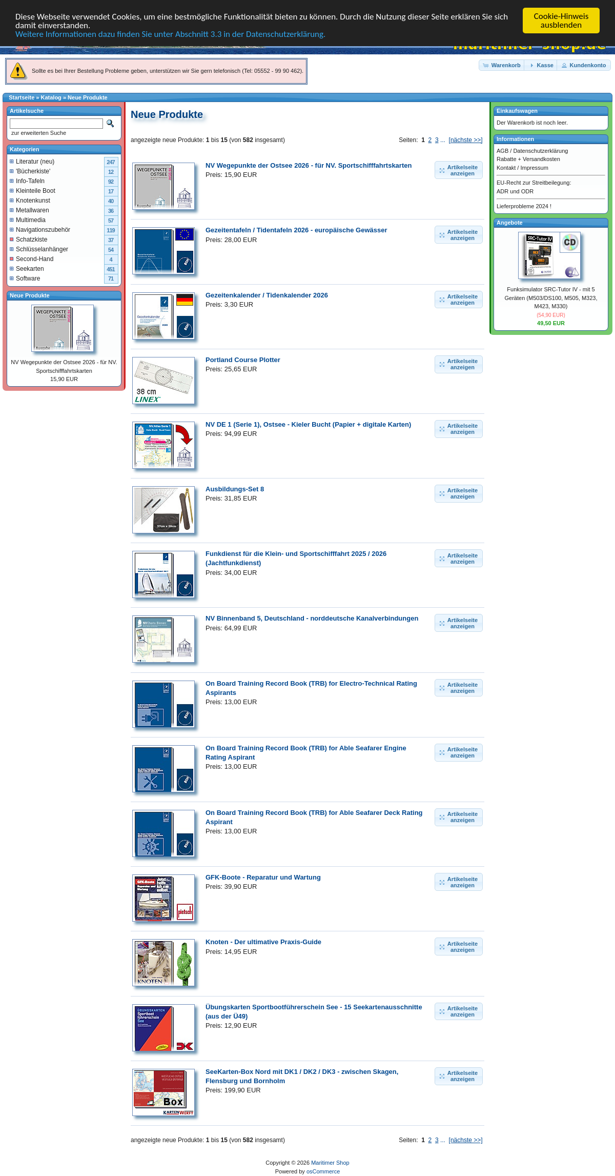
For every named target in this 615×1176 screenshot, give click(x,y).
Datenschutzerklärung (540, 151)
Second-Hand (31, 259)
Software (25, 278)
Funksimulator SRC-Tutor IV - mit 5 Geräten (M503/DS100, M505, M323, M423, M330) (551, 297)
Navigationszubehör (40, 229)
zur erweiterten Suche (38, 133)
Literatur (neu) (32, 161)
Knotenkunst (30, 200)
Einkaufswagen (517, 111)
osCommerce (323, 1171)
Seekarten (27, 268)
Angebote (510, 223)
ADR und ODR (515, 191)
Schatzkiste (28, 239)
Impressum (534, 168)
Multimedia (28, 220)
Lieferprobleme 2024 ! (524, 206)
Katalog (51, 97)
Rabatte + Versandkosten (528, 159)
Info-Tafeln (27, 181)
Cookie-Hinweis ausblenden (561, 20)
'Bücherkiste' (30, 171)
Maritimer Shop (330, 1163)
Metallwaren (29, 210)
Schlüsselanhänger (39, 249)
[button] (502, 65)
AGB (502, 151)
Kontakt (506, 168)
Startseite (21, 97)
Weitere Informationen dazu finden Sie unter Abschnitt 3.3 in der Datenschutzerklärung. (170, 34)
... (442, 140)
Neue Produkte (88, 97)
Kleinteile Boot (32, 190)
